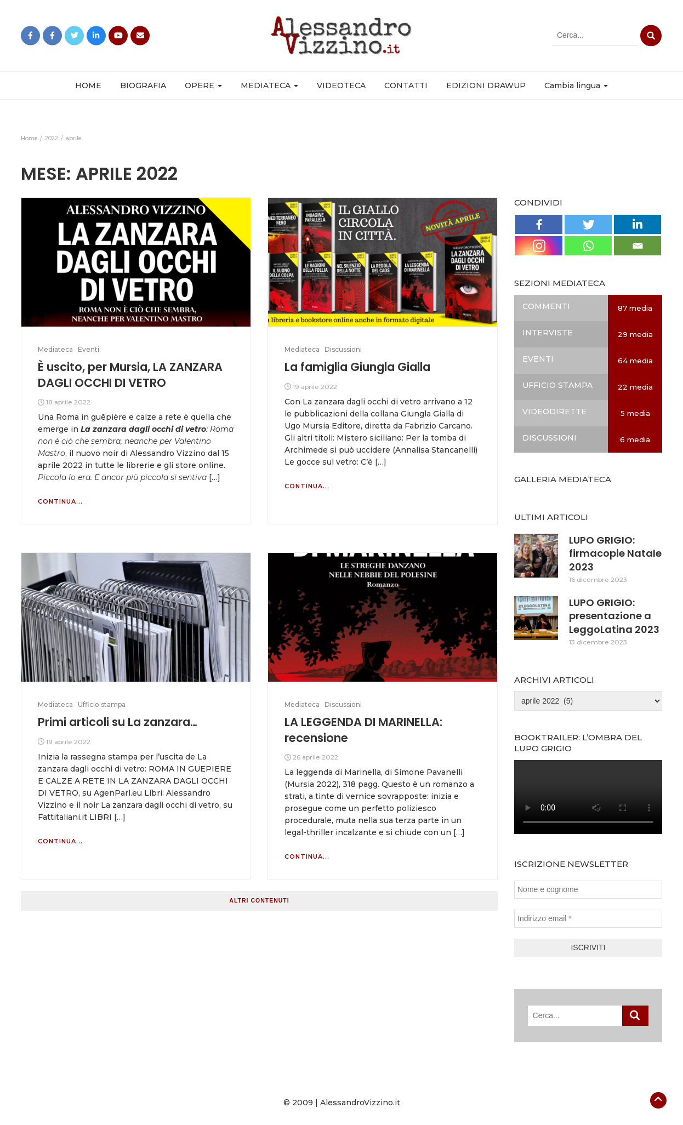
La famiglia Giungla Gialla (357, 367)
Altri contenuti (259, 900)
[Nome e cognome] (588, 890)
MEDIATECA (269, 85)
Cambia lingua (576, 85)
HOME (88, 85)
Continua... (60, 501)
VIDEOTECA (341, 85)
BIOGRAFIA (143, 85)
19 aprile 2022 (315, 386)
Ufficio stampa (102, 704)
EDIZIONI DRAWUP (486, 85)
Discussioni (343, 349)
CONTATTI (406, 85)
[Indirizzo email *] (588, 919)
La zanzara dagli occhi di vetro (143, 429)
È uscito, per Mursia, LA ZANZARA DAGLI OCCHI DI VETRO (130, 374)
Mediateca (55, 349)
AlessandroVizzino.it (360, 1102)
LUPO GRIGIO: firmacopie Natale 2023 (615, 553)
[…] (213, 477)
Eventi (88, 349)
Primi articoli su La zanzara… (117, 722)
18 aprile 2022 (68, 402)
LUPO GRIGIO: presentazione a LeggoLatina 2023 (614, 616)
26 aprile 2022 (315, 757)
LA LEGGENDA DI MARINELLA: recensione (363, 729)
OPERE (203, 85)
